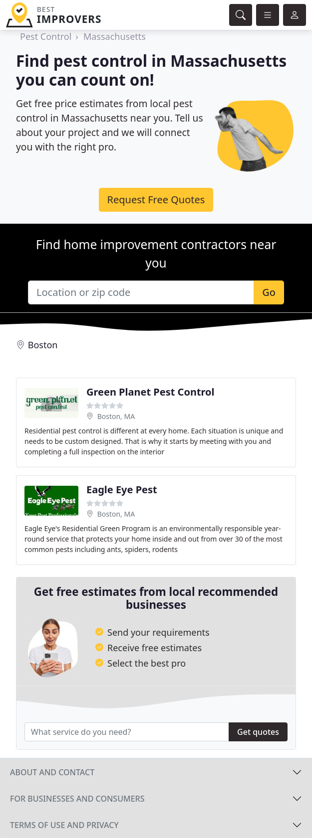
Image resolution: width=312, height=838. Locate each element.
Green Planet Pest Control (150, 392)
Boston (43, 345)
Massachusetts (114, 36)
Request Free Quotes (156, 199)
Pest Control (45, 36)
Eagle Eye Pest (121, 489)
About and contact (52, 772)
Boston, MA (116, 416)
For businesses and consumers (77, 798)
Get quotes (258, 731)
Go (269, 292)
